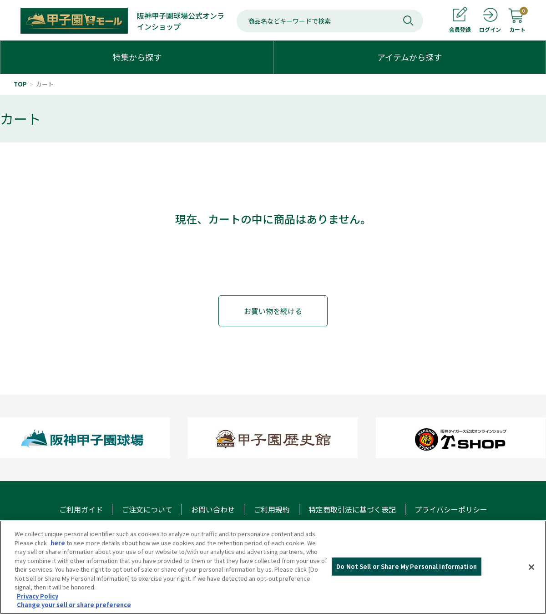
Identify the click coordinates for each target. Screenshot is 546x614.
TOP (20, 84)
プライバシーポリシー (451, 509)
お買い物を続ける (273, 310)
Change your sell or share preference (74, 604)
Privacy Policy (37, 596)
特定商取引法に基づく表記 (352, 509)
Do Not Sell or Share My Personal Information (406, 566)
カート (45, 84)
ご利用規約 (271, 509)
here (58, 542)
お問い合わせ (213, 509)
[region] (273, 567)
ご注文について (146, 509)
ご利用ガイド (81, 509)
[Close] (531, 567)
